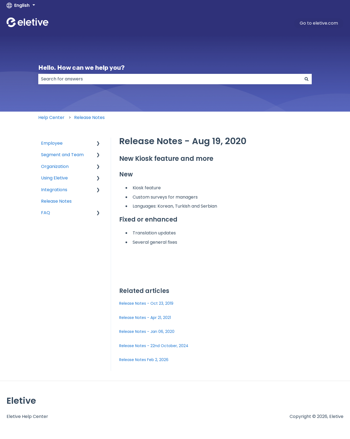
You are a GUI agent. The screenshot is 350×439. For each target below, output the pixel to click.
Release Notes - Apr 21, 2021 (145, 317)
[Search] (306, 79)
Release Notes (89, 117)
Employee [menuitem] (52, 143)
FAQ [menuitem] (45, 213)
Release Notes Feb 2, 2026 (143, 359)
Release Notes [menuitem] (56, 201)
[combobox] (169, 79)
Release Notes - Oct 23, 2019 (146, 303)
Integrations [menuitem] (54, 190)
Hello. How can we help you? (81, 67)
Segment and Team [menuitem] (62, 155)
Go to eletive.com (319, 23)
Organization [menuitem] (55, 166)
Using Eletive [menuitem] (54, 178)
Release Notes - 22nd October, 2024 (153, 345)
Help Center (51, 117)
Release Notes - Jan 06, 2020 (146, 331)
